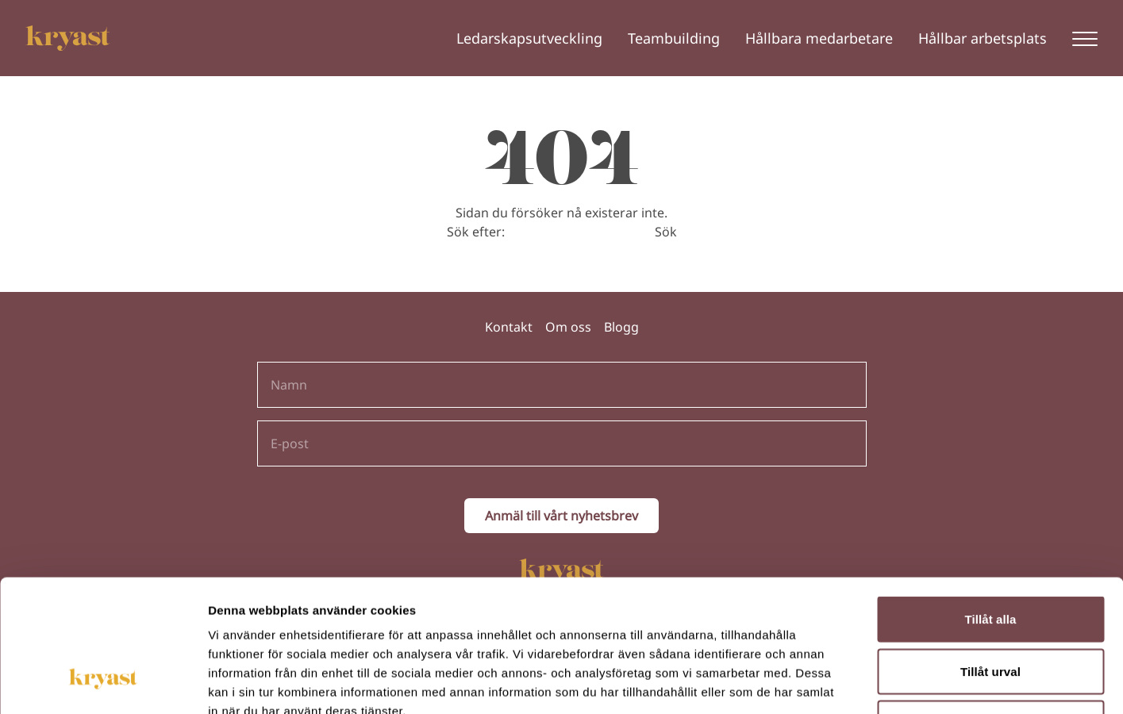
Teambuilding (674, 38)
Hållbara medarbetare (819, 38)
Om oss (568, 327)
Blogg (621, 327)
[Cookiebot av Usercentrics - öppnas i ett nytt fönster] (102, 683)
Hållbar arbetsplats (982, 38)
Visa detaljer (862, 682)
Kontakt (509, 327)
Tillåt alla (990, 505)
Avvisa (990, 609)
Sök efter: (476, 231)
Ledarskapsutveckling (529, 38)
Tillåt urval (990, 558)
